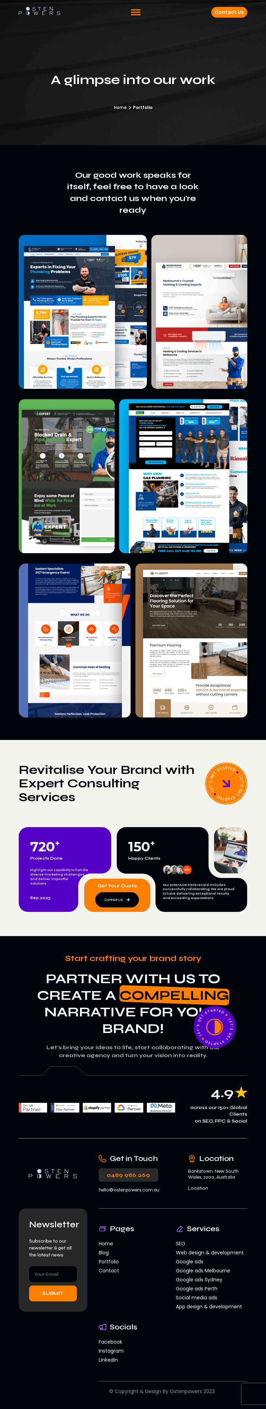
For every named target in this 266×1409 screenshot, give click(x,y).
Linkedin (108, 1359)
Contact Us (229, 12)
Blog (104, 1252)
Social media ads (196, 1297)
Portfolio (109, 1261)
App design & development (209, 1306)
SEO (180, 1243)
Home (120, 107)
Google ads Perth (197, 1288)
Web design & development (210, 1252)
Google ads (189, 1261)
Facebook (110, 1341)
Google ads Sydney (199, 1279)
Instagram (111, 1350)
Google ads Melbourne (203, 1270)
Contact (109, 1270)
